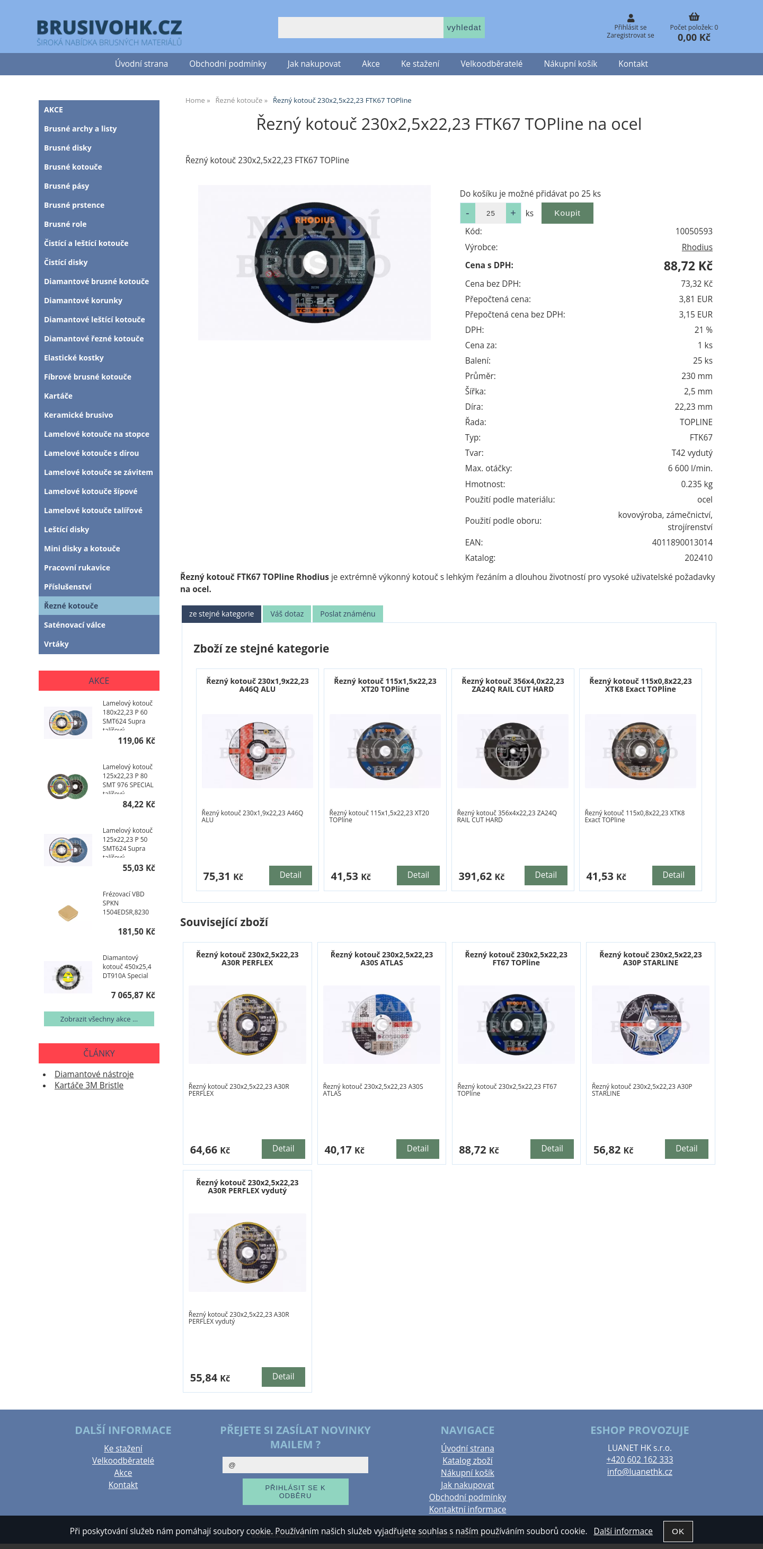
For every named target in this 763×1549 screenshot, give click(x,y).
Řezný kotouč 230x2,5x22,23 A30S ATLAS (382, 958)
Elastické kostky (74, 358)
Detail (291, 875)
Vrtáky (56, 644)
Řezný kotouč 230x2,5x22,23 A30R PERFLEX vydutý (247, 1186)
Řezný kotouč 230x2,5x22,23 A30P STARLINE (650, 958)
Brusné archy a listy (80, 129)
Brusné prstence (74, 205)
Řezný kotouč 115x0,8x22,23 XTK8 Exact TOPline (640, 685)
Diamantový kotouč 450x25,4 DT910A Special (127, 966)
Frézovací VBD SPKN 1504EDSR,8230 (126, 903)
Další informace (622, 1531)
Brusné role (65, 224)
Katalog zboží (467, 1460)
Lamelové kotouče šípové (91, 491)
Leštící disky (66, 529)
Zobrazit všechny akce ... (99, 1019)
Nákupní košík (571, 63)
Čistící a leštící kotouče (86, 243)
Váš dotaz (287, 614)
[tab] (221, 614)
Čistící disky (65, 262)
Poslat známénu (347, 614)
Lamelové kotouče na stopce (96, 434)
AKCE (53, 109)
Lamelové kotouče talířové (93, 510)
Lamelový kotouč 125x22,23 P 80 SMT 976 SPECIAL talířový (128, 778)
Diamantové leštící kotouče (94, 319)
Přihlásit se (631, 27)
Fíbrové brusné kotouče (87, 377)
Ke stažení (420, 63)
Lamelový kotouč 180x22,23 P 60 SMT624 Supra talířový (128, 715)
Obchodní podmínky (227, 63)
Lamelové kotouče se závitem (98, 472)
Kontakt (633, 63)
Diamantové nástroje (94, 1074)
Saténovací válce (74, 625)
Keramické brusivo (78, 415)
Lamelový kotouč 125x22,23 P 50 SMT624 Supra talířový (128, 842)
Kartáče (58, 396)
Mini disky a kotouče (82, 548)
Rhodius (697, 247)
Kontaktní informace (468, 1509)
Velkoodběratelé (491, 63)
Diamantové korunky (83, 300)
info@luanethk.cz (639, 1471)
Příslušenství (68, 587)
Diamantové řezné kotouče (94, 338)
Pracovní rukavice (77, 567)
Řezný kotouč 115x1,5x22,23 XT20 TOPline (385, 685)
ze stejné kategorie (221, 614)
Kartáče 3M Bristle (89, 1085)
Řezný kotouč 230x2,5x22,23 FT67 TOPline (516, 958)
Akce (371, 63)
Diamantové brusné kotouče (96, 281)
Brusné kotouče (73, 167)
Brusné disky (68, 148)
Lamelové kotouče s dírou (91, 453)
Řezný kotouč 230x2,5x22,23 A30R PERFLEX (247, 958)
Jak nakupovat (314, 63)
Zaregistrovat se (630, 35)
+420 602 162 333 (639, 1459)
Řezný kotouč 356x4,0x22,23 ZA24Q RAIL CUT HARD (513, 685)
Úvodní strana (141, 63)
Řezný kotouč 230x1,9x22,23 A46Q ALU (257, 685)
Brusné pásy (66, 186)
